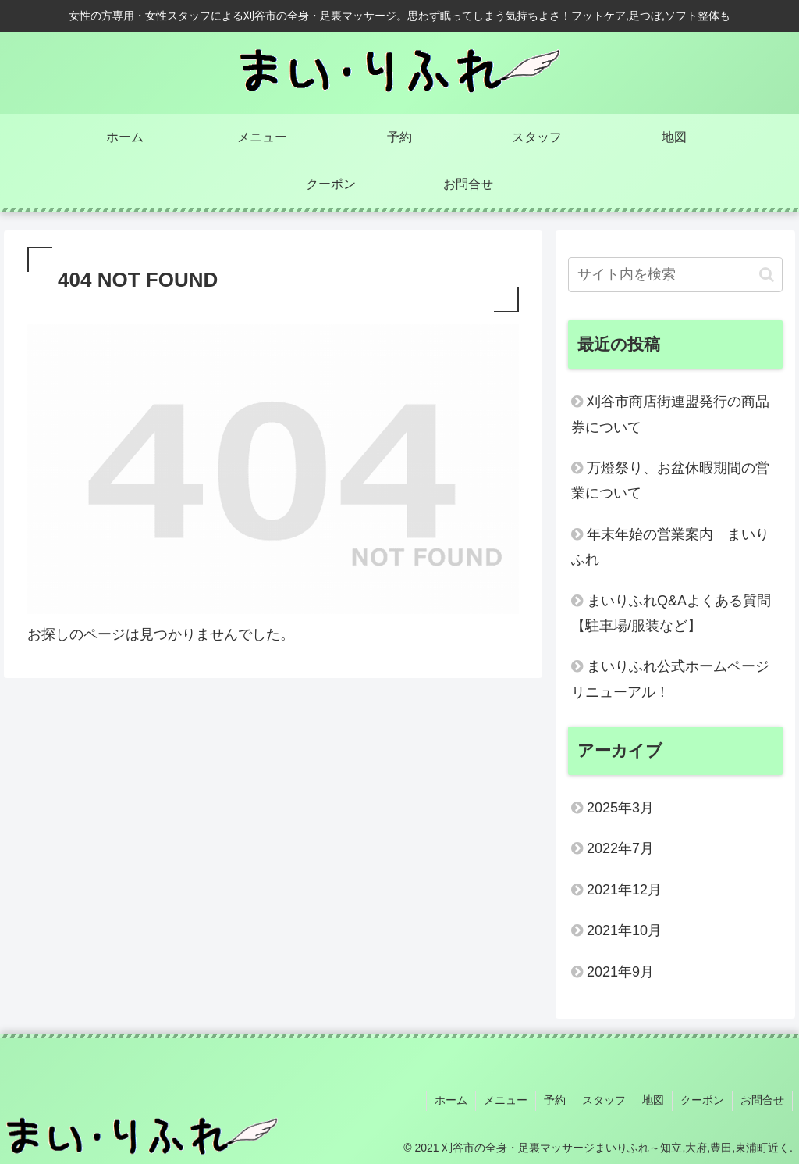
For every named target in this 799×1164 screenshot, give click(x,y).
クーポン (702, 1100)
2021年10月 (624, 930)
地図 (653, 1100)
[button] (766, 275)
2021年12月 (624, 890)
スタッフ (604, 1100)
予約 (555, 1100)
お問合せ (762, 1100)
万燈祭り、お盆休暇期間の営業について (670, 480)
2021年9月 (620, 972)
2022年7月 (620, 848)
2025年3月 (620, 808)
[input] (675, 274)
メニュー (505, 1100)
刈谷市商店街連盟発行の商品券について (670, 414)
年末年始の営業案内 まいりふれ (670, 547)
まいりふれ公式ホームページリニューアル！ (670, 679)
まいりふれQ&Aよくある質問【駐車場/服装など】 (671, 613)
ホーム (451, 1100)
